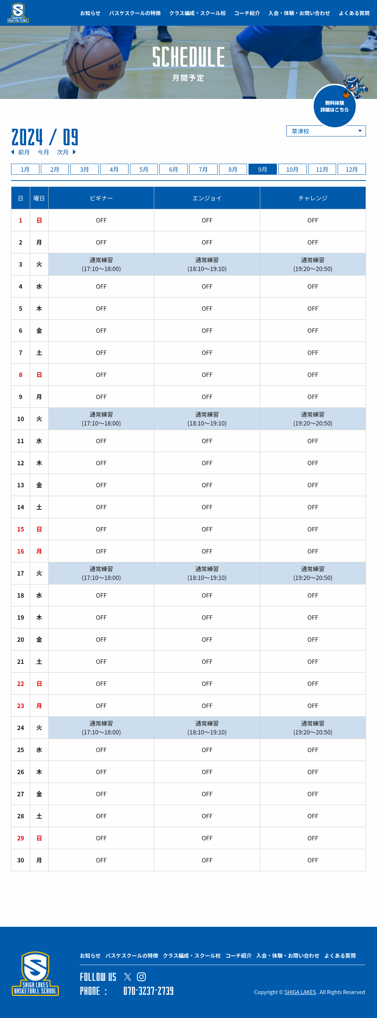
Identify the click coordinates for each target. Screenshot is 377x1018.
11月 (322, 169)
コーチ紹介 (247, 13)
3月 (84, 169)
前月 (24, 151)
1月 (25, 169)
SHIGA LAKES (300, 992)
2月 (55, 169)
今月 (43, 151)
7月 (203, 169)
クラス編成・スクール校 (197, 13)
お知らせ (90, 13)
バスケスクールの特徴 (135, 13)
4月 (114, 169)
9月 (262, 169)
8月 (233, 169)
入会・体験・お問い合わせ (299, 13)
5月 (144, 169)
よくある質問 (354, 13)
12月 (352, 169)
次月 (62, 151)
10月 (292, 169)
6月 (173, 169)
